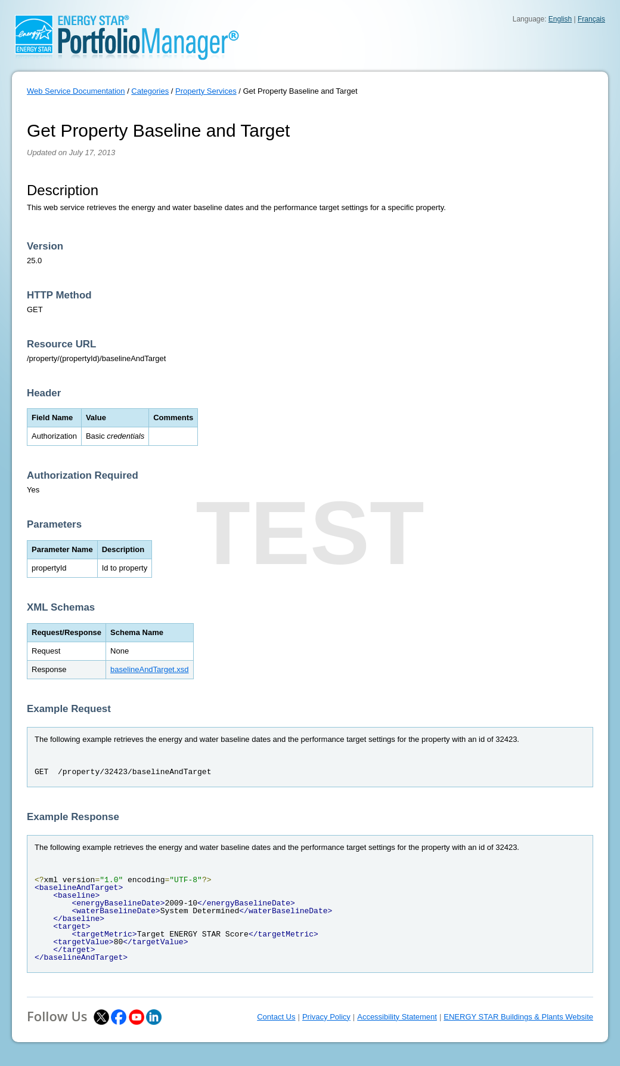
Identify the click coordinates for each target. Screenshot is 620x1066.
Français (591, 19)
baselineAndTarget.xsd (149, 669)
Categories (150, 91)
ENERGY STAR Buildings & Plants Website (518, 1016)
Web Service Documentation (76, 91)
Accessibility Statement (397, 1016)
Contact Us (276, 1016)
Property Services (206, 91)
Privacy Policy (326, 1016)
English (560, 19)
